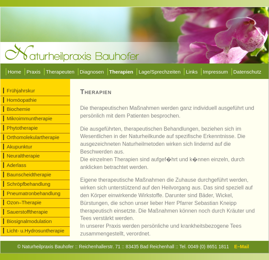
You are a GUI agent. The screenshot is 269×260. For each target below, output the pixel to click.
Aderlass (16, 165)
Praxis (33, 72)
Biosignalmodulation (29, 221)
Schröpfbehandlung (28, 184)
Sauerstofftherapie (27, 212)
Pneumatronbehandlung (33, 193)
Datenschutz (247, 72)
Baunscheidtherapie (29, 174)
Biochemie (18, 109)
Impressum (215, 72)
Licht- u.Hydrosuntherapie (35, 230)
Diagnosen (92, 72)
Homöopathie (22, 100)
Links (192, 72)
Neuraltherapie (23, 156)
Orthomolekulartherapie (33, 137)
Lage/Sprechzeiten (159, 72)
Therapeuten (60, 72)
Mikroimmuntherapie (29, 118)
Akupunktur (19, 146)
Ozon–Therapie (24, 202)
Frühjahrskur (21, 90)
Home (14, 72)
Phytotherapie (22, 128)
